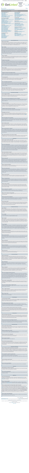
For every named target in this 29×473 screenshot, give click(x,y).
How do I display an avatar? (4, 22)
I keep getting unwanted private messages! (19, 18)
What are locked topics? (4, 37)
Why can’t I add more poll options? (5, 27)
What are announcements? (4, 36)
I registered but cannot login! (4, 14)
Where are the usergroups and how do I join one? (20, 14)
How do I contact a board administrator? (19, 35)
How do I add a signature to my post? (5, 26)
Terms (15, 403)
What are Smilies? (3, 34)
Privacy (13, 403)
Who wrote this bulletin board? (18, 33)
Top (1, 54)
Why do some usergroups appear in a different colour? (21, 15)
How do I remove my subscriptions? (19, 29)
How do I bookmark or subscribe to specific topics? (20, 28)
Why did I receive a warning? (4, 29)
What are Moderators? (17, 13)
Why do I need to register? (4, 12)
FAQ (5, 8)
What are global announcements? (5, 35)
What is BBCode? (3, 33)
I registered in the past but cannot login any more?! (7, 15)
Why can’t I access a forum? (4, 28)
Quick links (2, 8)
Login (27, 8)
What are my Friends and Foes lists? (19, 21)
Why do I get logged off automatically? (5, 16)
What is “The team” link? (17, 16)
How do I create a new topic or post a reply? (6, 25)
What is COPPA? (3, 13)
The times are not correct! (4, 20)
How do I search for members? (18, 25)
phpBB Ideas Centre (9, 382)
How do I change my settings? (4, 18)
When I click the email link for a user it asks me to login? (7, 23)
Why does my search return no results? (19, 24)
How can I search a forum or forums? (19, 23)
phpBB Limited (22, 377)
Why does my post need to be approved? (6, 31)
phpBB (25, 114)
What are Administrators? (17, 12)
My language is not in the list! (4, 21)
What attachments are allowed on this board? (20, 31)
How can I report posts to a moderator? (5, 30)
